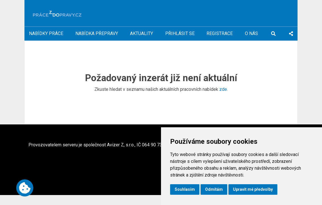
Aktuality (141, 33)
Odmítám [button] (214, 189)
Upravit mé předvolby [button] (253, 189)
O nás (251, 33)
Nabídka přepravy (96, 33)
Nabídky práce (46, 33)
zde (223, 89)
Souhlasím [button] (185, 189)
